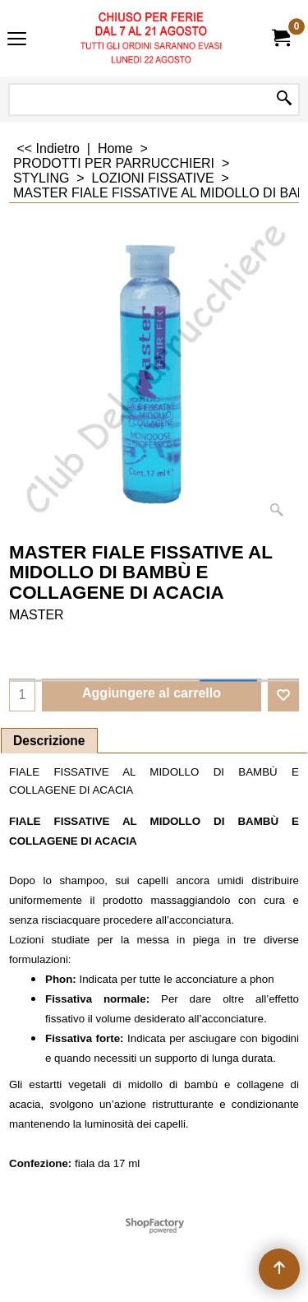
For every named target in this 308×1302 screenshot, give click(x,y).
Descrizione (49, 741)
